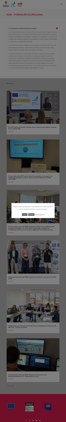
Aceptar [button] (24, 214)
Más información (39, 214)
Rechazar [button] (31, 214)
